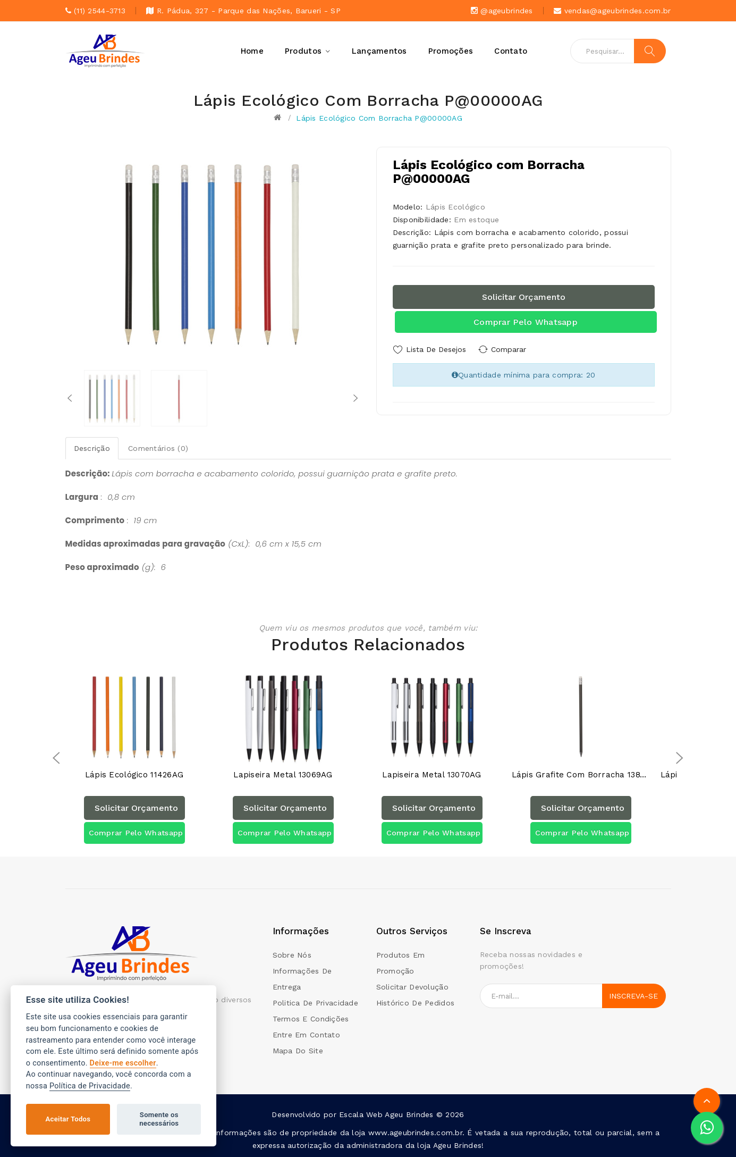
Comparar (511, 349)
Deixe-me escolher (123, 1063)
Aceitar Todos (68, 1119)
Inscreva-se (633, 996)
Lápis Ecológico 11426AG (134, 775)
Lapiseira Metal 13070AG (431, 775)
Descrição (92, 448)
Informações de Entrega (302, 979)
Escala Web (361, 1114)
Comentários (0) (158, 448)
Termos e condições (311, 1019)
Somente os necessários (159, 1119)
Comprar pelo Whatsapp (525, 322)
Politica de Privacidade (315, 1003)
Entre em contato (306, 1034)
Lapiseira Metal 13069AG (282, 775)
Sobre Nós (292, 955)
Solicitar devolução (412, 987)
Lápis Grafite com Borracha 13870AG (581, 775)
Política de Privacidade (89, 1086)
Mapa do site (298, 1050)
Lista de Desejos (436, 349)
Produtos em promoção (400, 963)
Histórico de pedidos (415, 1003)
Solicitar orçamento (523, 297)
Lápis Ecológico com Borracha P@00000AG (379, 118)
